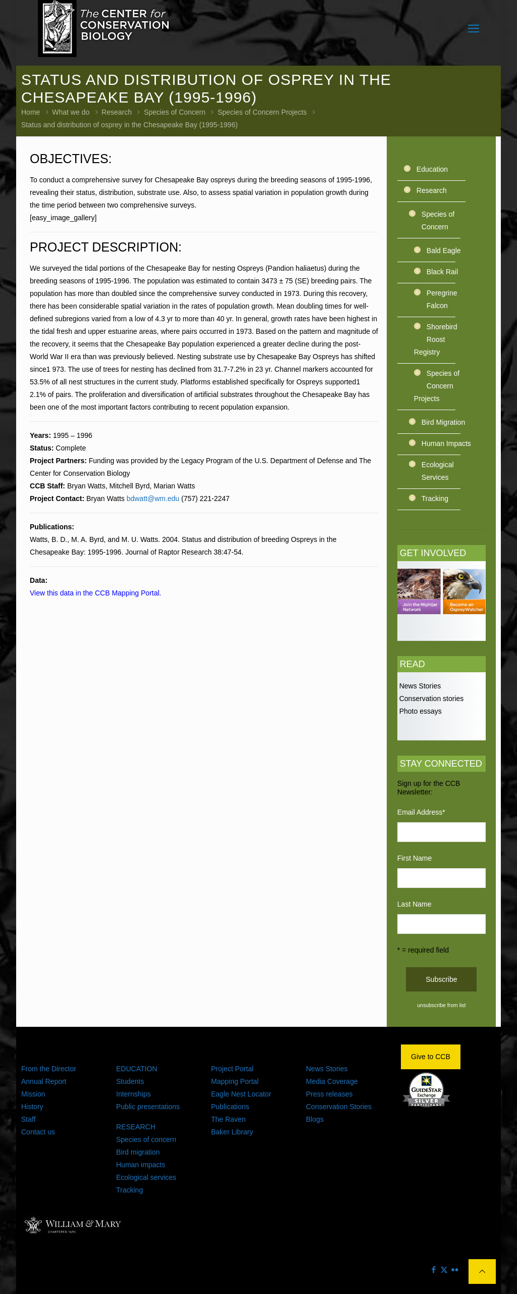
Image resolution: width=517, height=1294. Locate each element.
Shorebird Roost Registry (435, 339)
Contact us (38, 1132)
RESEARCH (136, 1127)
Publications (230, 1107)
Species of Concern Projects (262, 112)
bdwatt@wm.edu (153, 498)
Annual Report (44, 1081)
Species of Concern (174, 112)
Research (116, 112)
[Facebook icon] (433, 1269)
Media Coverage (332, 1081)
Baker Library (232, 1132)
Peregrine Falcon (442, 299)
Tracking (435, 498)
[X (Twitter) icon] (444, 1269)
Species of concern (146, 1139)
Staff (28, 1119)
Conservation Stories (339, 1107)
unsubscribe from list (441, 1005)
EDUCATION (136, 1069)
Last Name (414, 904)
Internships (133, 1094)
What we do (70, 112)
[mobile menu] (473, 28)
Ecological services (146, 1177)
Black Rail (442, 272)
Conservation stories (430, 698)
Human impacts (140, 1165)
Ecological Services (438, 471)
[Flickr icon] (454, 1269)
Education (432, 169)
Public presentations (148, 1107)
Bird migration (138, 1152)
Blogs (315, 1119)
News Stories (419, 686)
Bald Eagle (444, 250)
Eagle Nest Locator (241, 1094)
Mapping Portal (234, 1081)
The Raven (228, 1119)
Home (30, 112)
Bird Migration (443, 422)
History (32, 1107)
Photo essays (419, 711)
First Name (414, 858)
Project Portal (232, 1069)
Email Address (421, 812)
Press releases (329, 1094)
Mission (33, 1094)
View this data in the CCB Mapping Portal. (95, 593)
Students (130, 1081)
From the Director (48, 1069)
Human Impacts (446, 443)
